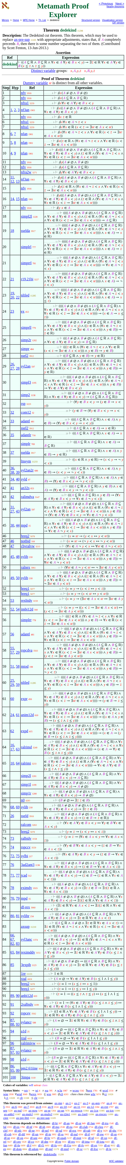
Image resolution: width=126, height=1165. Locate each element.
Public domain (71, 1161)
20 (12, 297)
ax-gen (96, 1103)
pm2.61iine (29, 1068)
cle (35, 1098)
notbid (25, 541)
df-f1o (67, 1145)
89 (12, 996)
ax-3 (85, 1103)
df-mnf (65, 1149)
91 (12, 1004)
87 (12, 1020)
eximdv (26, 888)
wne (5, 1094)
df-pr (7, 1138)
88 (12, 1024)
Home (16, 20)
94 (12, 1031)
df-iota (100, 1141)
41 (12, 488)
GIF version (118, 22)
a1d (23, 1031)
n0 (23, 800)
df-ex (16, 1127)
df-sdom (33, 1149)
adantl (25, 421)
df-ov (94, 1145)
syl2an (26, 366)
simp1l (26, 784)
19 (12, 293)
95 (12, 1070)
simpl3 (26, 382)
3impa (25, 1077)
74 (12, 847)
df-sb (42, 1127)
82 (12, 944)
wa (46, 1090)
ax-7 (26, 1107)
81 (18, 916)
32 (12, 412)
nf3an (25, 110)
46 (12, 541)
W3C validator (116, 1161)
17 (12, 749)
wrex (33, 1094)
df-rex (25, 907)
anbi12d (27, 996)
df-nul (74, 1134)
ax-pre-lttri (22, 1118)
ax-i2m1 (65, 1114)
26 (12, 364)
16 (12, 745)
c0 (61, 1094)
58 (18, 666)
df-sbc (113, 1130)
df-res (71, 1141)
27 (12, 368)
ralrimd (26, 747)
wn (26, 1090)
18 (12, 231)
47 (12, 546)
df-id (91, 1138)
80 (12, 916)
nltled (25, 295)
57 (12, 652)
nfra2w (26, 172)
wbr (93, 1094)
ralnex (25, 567)
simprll (26, 327)
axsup (25, 926)
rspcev (26, 1013)
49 (12, 578)
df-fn (17, 1145)
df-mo (55, 1127)
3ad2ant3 (27, 865)
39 (18, 472)
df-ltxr (94, 1149)
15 (18, 199)
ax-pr (47, 1110)
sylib (24, 557)
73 (12, 838)
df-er (107, 1145)
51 (12, 666)
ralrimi (26, 763)
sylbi (24, 856)
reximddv (28, 952)
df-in (48, 1134)
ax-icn (110, 1110)
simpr (25, 349)
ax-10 (63, 1107)
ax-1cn (94, 1110)
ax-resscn (76, 1110)
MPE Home (29, 20)
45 (12, 557)
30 (12, 525)
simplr (25, 444)
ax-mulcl (27, 1114)
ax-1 (68, 1103)
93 (18, 1024)
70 (12, 898)
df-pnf (49, 1149)
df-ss (61, 1134)
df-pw (100, 1134)
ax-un (60, 1110)
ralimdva (27, 497)
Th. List (42, 20)
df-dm (44, 1141)
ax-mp (58, 1103)
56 (12, 634)
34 (12, 479)
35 (12, 435)
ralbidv (26, 838)
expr (24, 699)
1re (23, 973)
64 (18, 763)
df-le (109, 1149)
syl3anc (26, 939)
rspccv (26, 847)
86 (12, 1066)
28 (18, 368)
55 (12, 648)
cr (105, 1094)
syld (24, 479)
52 (12, 609)
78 (12, 888)
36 (12, 468)
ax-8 (38, 1107)
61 (18, 715)
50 (18, 578)
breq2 (25, 536)
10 (12, 763)
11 (12, 177)
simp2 (25, 395)
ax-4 (109, 1103)
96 (12, 1043)
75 (18, 856)
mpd (24, 525)
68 (12, 807)
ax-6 (14, 1107)
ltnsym (26, 461)
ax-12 (90, 1107)
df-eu (69, 1127)
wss (49, 1094)
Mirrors (5, 20)
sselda (25, 231)
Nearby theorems (115, 6)
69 (18, 807)
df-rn (58, 1141)
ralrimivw (28, 1043)
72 (12, 856)
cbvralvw (28, 546)
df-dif (21, 1134)
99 (18, 1070)
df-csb (7, 1134)
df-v (99, 1130)
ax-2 (76, 1103)
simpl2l (26, 216)
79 (18, 898)
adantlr (26, 435)
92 (12, 1013)
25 (12, 680)
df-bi (55, 1123)
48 (18, 557)
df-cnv (17, 1141)
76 (12, 865)
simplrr (26, 620)
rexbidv (26, 600)
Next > (119, 3)
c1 (7, 1098)
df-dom (17, 1149)
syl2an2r (27, 470)
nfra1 (25, 103)
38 (12, 472)
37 (12, 452)
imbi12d (27, 609)
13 (18, 181)
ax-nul (18, 1110)
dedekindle (49, 1154)
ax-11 (77, 1107)
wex (89, 1090)
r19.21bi (27, 279)
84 (18, 952)
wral (19, 1094)
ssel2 (24, 356)
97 (12, 1052)
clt (21, 1098)
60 (12, 699)
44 (18, 525)
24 (12, 715)
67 (12, 939)
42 (12, 497)
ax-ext (104, 1107)
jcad (24, 875)
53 (12, 600)
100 (13, 1077)
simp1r (26, 793)
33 (12, 421)
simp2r (26, 340)
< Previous (106, 3)
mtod (24, 666)
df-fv (81, 1145)
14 (12, 199)
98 (12, 1059)
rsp (23, 404)
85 (12, 965)
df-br (47, 1138)
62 (12, 731)
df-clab (83, 1127)
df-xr (80, 1149)
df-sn (114, 1134)
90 (18, 996)
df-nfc (18, 1130)
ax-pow (32, 1110)
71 (12, 875)
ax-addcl (9, 1114)
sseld (24, 816)
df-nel (45, 1130)
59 (18, 685)
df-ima (86, 1141)
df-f (29, 1145)
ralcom (26, 825)
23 (12, 311)
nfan (24, 134)
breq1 (25, 588)
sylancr (26, 1022)
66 (12, 935)
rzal (23, 979)
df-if (87, 1134)
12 (12, 181)
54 (18, 609)
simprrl (26, 263)
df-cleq (99, 1127)
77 (18, 875)
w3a (59, 1090)
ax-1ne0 (83, 1114)
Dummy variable (35, 83)
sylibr (25, 916)
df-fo (54, 1145)
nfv (23, 93)
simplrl (26, 247)
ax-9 (50, 1107)
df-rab (86, 1130)
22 (18, 297)
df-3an (91, 1123)
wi (36, 1090)
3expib (26, 965)
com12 (26, 412)
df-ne (31, 1130)
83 (18, 944)
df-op (20, 1138)
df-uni (33, 1138)
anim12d (27, 715)
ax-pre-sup (22, 40)
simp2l (26, 776)
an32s (25, 488)
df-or (78, 1123)
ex (22, 311)
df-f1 (41, 1145)
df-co (31, 1141)
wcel (105, 1090)
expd (24, 731)
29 (18, 652)
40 (18, 479)
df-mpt (77, 1138)
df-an (66, 1123)
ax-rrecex (101, 1114)
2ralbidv (27, 1004)
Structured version (90, 20)
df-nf (29, 1127)
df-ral (59, 1130)
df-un (35, 1134)
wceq (76, 1090)
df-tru (105, 1123)
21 (12, 279)
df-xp (104, 1138)
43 (18, 511)
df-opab (61, 1138)
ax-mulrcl (46, 1114)
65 (12, 952)
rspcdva (26, 650)
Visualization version (112, 20)
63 (18, 749)
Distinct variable (43, 71)
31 (12, 507)
